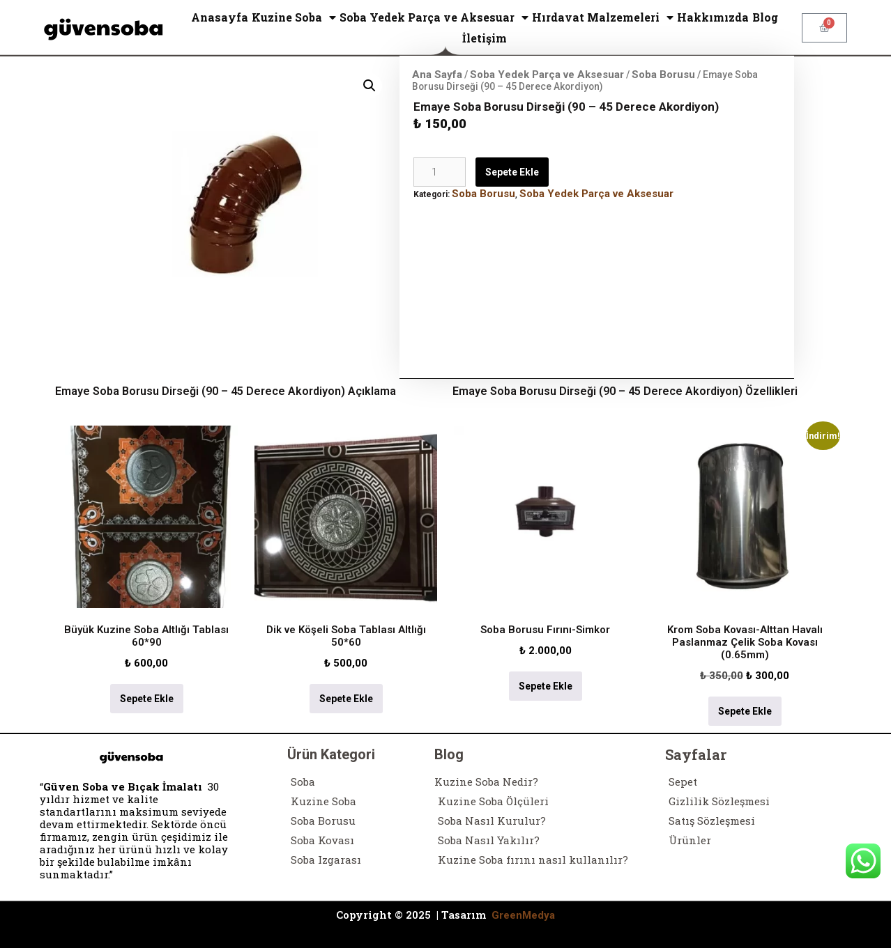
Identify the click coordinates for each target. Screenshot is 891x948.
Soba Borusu (663, 74)
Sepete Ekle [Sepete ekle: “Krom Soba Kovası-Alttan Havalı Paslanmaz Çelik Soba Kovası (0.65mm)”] (745, 711)
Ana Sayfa (437, 74)
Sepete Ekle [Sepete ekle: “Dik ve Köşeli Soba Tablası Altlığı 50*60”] (346, 698)
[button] (369, 85)
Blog (765, 17)
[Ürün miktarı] (439, 172)
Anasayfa (219, 17)
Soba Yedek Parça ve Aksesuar (434, 17)
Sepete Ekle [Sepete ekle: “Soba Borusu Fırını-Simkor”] (545, 686)
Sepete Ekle (512, 172)
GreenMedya (523, 915)
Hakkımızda (713, 17)
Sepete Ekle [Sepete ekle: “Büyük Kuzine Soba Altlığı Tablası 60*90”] (147, 698)
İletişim (484, 38)
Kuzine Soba (294, 17)
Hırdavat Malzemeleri (602, 17)
